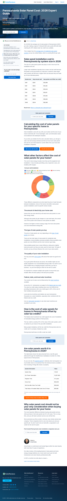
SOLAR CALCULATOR (46, 149)
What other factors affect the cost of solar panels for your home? (11, 55)
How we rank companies (29, 479)
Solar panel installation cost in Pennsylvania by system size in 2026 (11, 48)
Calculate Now (12, 77)
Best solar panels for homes (58, 483)
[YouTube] (15, 484)
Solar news (54, 475)
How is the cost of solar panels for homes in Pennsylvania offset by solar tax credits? (12, 59)
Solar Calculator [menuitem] (38, 2)
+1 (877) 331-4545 (14, 489)
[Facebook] (11, 484)
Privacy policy (30, 498)
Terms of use (38, 498)
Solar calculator (55, 477)
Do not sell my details (47, 498)
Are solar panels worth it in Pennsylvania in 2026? (9, 63)
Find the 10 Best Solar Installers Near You (36, 397)
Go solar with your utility (43, 477)
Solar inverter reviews (43, 485)
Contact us (26, 483)
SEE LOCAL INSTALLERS (32, 149)
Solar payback (55, 481)
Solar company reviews (43, 479)
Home (4, 6)
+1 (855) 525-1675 (12, 487)
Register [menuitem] (62, 2)
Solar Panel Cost (11, 6)
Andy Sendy (33, 442)
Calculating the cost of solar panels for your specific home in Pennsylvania (12, 51)
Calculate (23, 32)
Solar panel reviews (42, 481)
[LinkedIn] (13, 484)
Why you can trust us (28, 477)
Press (39, 475)
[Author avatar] (25, 41)
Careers (26, 485)
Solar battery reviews (42, 483)
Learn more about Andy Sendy (32, 461)
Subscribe (7, 480)
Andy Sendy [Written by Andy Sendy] (33, 41)
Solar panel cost (55, 479)
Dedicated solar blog (28, 481)
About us (26, 475)
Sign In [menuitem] (56, 2)
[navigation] (9, 2)
